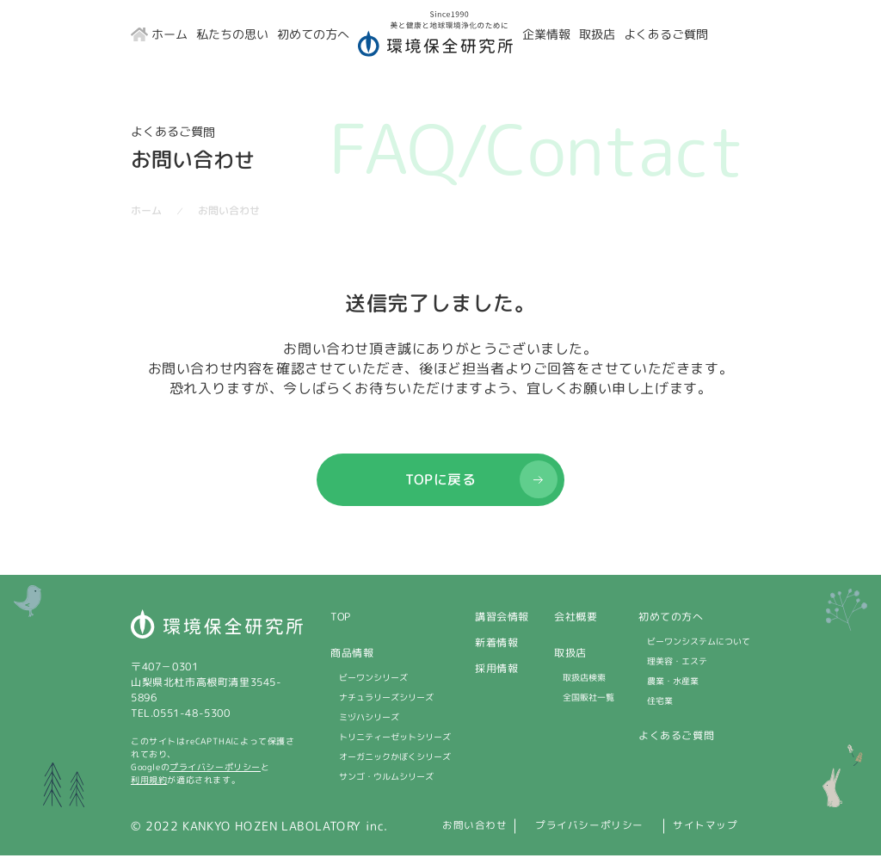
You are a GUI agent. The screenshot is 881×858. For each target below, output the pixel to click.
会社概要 (575, 619)
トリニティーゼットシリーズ (395, 739)
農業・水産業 (673, 683)
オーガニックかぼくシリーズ (395, 759)
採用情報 (496, 671)
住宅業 (660, 703)
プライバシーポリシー (215, 769)
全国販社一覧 (588, 700)
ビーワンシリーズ (373, 680)
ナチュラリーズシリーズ (386, 700)
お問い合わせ (429, 828)
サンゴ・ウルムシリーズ (386, 779)
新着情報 (496, 645)
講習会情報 (502, 619)
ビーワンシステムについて (698, 644)
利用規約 (149, 782)
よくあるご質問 (676, 738)
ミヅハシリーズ (369, 719)
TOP (340, 619)
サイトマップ (712, 828)
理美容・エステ (677, 663)
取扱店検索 (584, 680)
